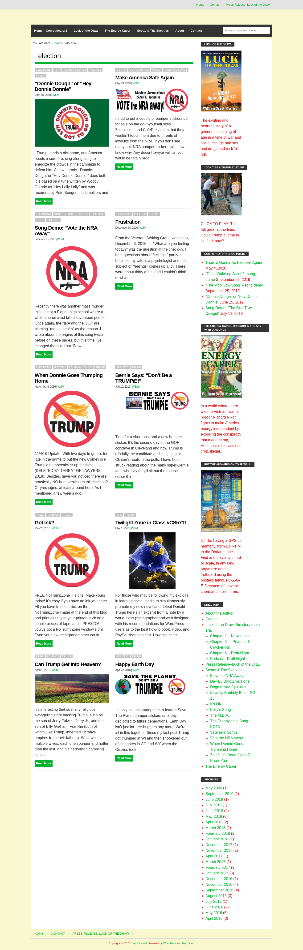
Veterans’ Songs (223, 732)
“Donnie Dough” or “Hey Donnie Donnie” (63, 86)
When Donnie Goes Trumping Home (68, 378)
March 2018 (215, 828)
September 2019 (219, 794)
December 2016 (218, 879)
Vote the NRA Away (226, 738)
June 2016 (214, 907)
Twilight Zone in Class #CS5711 (151, 523)
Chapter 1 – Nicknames (230, 636)
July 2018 (213, 805)
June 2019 (214, 799)
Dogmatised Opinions (228, 687)
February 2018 (217, 833)
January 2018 (216, 839)
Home (200, 4)
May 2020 (213, 788)
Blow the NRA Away (226, 676)
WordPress (169, 943)
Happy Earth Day (134, 664)
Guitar (121, 69)
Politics (95, 69)
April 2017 (213, 856)
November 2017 (218, 850)
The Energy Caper (118, 30)
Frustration (127, 222)
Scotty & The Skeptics (153, 30)
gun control (139, 69)
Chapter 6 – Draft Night (229, 653)
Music (156, 69)
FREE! (40, 514)
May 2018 (213, 816)
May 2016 (213, 913)
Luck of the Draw (86, 30)
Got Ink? (44, 523)
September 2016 (219, 890)
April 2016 (213, 918)
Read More (43, 201)
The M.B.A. (219, 715)
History (82, 214)
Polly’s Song (220, 710)
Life (119, 514)
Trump (40, 75)
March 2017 (215, 862)
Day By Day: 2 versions (229, 681)
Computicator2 (138, 943)
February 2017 (217, 867)
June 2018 (214, 811)
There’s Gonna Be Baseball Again (233, 263)
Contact (215, 4)
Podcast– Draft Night (227, 659)
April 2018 (213, 822)
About (179, 30)
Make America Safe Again (144, 78)
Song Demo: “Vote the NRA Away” (66, 230)
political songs (74, 69)
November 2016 (218, 884)
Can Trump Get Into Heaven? (68, 664)
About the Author (219, 613)
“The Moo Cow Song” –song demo (234, 285)
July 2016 (213, 901)
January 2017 (216, 873)
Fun (56, 69)
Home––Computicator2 (50, 30)
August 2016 (216, 896)
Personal (123, 214)
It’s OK (215, 704)
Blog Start (188, 943)
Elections (43, 69)
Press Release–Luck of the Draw (248, 4)
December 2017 (218, 845)
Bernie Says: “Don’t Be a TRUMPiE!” (143, 378)
